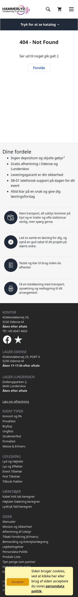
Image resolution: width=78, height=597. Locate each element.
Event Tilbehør (12, 471)
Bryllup (7, 426)
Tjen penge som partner (18, 562)
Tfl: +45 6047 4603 (14, 331)
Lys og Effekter (12, 466)
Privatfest (8, 421)
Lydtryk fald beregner (17, 507)
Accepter (18, 582)
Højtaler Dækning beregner (21, 501)
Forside (39, 67)
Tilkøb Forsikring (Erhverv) (20, 537)
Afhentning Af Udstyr (16, 532)
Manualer (9, 522)
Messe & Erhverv (13, 446)
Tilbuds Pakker (12, 481)
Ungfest (7, 431)
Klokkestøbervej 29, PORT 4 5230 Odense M (21, 359)
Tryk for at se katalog (40, 24)
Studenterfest (11, 436)
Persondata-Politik (14, 552)
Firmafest (8, 441)
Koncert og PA (12, 416)
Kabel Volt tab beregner (18, 496)
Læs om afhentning (15, 402)
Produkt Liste (11, 557)
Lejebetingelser (13, 547)
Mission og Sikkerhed (17, 527)
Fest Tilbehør (11, 476)
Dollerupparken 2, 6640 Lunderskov (14, 384)
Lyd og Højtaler (12, 461)
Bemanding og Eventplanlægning (25, 542)
